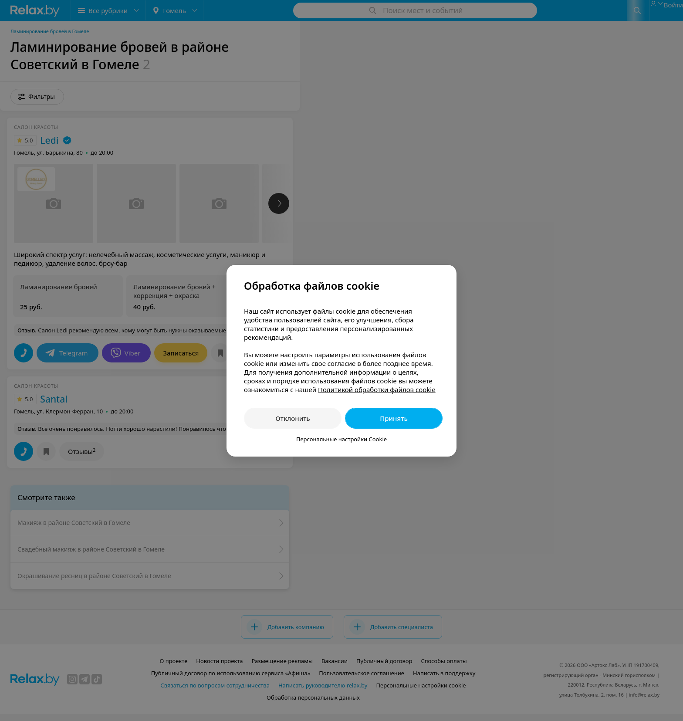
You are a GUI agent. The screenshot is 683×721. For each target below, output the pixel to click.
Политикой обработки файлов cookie (377, 389)
